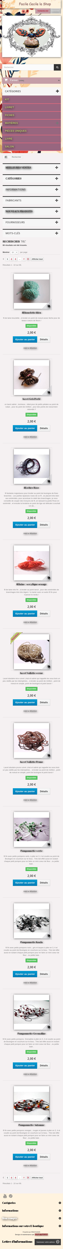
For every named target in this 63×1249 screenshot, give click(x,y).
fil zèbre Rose (31, 487)
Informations (16, 189)
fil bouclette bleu (31, 312)
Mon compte (9, 1218)
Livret (9, 107)
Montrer (6, 252)
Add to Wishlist (30, 348)
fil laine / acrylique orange (31, 584)
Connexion (55, 11)
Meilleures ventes (18, 167)
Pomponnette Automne (31, 1125)
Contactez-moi (43, 11)
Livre (8, 138)
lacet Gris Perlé (32, 398)
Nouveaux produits (19, 211)
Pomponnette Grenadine (32, 1033)
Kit (7, 99)
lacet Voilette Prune (31, 761)
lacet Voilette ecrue (31, 673)
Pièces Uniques (16, 131)
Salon (9, 146)
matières (11, 123)
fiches (9, 115)
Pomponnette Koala (31, 942)
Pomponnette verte (31, 850)
